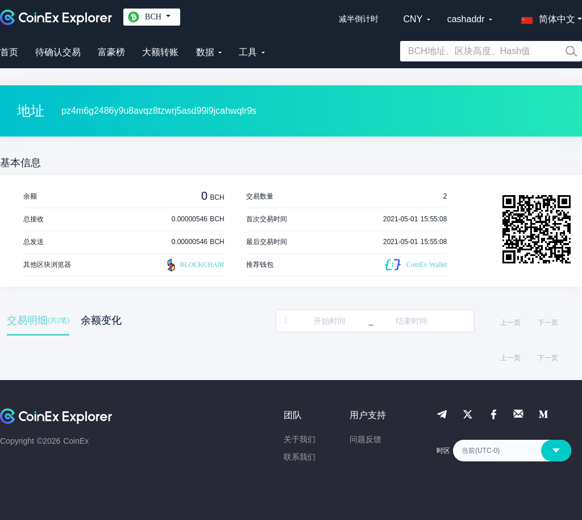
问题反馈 (365, 439)
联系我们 (299, 456)
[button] (545, 17)
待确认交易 (58, 52)
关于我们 (299, 439)
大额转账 (160, 52)
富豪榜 (111, 52)
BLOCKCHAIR (194, 265)
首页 (9, 52)
